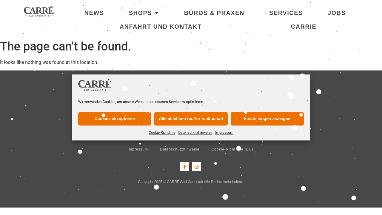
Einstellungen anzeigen (267, 119)
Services (286, 13)
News (94, 13)
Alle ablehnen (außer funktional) (191, 119)
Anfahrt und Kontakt (161, 26)
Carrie (304, 26)
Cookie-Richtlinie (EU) (232, 149)
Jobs (337, 13)
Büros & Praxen (214, 13)
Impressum (224, 132)
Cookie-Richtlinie (162, 132)
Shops (144, 13)
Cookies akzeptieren (115, 119)
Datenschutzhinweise (195, 132)
